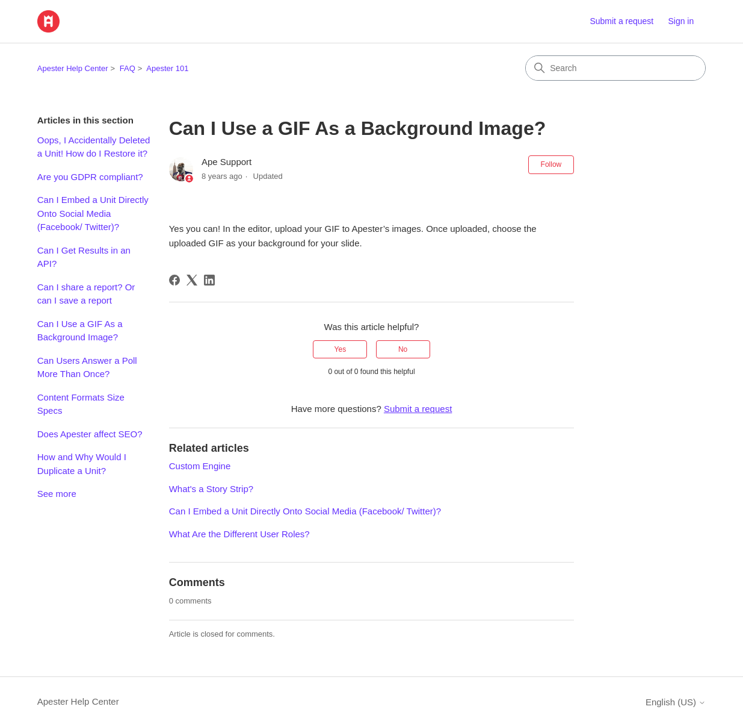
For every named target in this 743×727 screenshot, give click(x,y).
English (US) (676, 702)
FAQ (127, 68)
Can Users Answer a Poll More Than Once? (87, 367)
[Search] (615, 68)
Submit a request (621, 21)
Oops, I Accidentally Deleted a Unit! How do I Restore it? (93, 147)
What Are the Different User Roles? (239, 534)
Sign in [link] (681, 21)
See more (56, 493)
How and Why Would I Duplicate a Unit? (81, 464)
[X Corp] (192, 280)
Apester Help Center (72, 68)
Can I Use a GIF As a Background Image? (80, 331)
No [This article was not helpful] (402, 349)
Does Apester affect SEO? (90, 434)
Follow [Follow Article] (551, 164)
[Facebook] (174, 280)
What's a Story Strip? (211, 489)
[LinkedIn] (209, 280)
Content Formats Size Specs (81, 404)
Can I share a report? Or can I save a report (86, 294)
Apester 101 (167, 68)
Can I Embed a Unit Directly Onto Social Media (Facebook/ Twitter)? (93, 213)
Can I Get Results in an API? (84, 257)
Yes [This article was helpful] (341, 349)
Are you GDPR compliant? (90, 177)
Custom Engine (200, 466)
